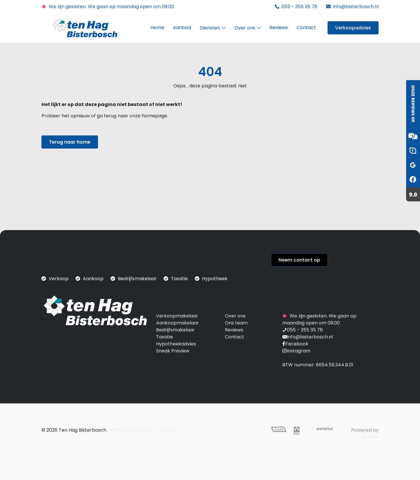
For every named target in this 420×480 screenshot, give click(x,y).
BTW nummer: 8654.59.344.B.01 (317, 364)
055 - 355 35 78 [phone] (299, 6)
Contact (234, 336)
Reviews (234, 330)
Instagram (298, 350)
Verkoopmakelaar (177, 316)
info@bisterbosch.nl (310, 336)
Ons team (236, 323)
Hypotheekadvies (176, 343)
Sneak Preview (172, 350)
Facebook (296, 343)
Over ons (235, 316)
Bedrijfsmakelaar (175, 330)
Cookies (166, 430)
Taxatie (164, 336)
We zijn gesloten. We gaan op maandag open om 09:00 (107, 6)
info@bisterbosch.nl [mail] (356, 6)
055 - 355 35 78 (305, 330)
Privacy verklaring (131, 430)
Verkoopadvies (353, 27)
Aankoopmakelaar (177, 323)
